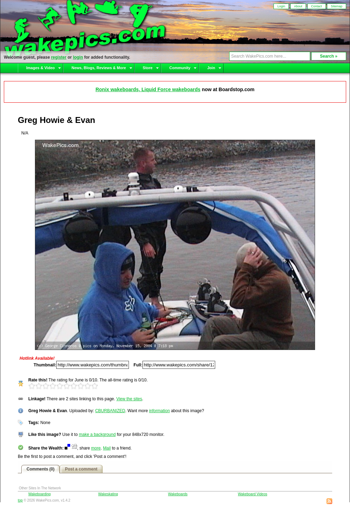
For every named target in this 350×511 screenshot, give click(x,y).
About (298, 6)
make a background (97, 434)
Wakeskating (108, 494)
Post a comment (81, 469)
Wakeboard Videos (252, 494)
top (20, 500)
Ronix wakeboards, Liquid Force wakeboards (147, 89)
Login (281, 6)
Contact (316, 6)
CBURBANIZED (110, 410)
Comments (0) (40, 469)
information (159, 410)
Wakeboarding (39, 494)
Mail (107, 448)
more (96, 448)
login (78, 57)
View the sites (129, 398)
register (58, 57)
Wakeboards (178, 494)
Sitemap (336, 6)
